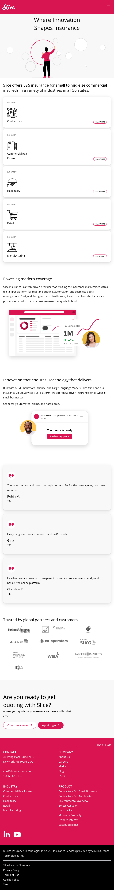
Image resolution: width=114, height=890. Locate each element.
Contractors (10, 796)
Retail (6, 805)
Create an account (19, 725)
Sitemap (8, 884)
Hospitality (9, 801)
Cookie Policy (11, 879)
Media (62, 766)
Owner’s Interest (68, 820)
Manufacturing (12, 810)
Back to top (104, 744)
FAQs (62, 776)
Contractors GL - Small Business (78, 791)
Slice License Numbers (16, 865)
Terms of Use (11, 875)
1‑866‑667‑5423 (12, 776)
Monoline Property (70, 815)
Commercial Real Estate (17, 791)
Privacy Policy (11, 870)
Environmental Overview (73, 801)
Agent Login (50, 725)
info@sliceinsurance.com (18, 771)
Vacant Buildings (69, 824)
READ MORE (100, 122)
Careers (63, 761)
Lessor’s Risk (66, 810)
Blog (61, 771)
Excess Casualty (68, 805)
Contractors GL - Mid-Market (76, 796)
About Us (64, 757)
